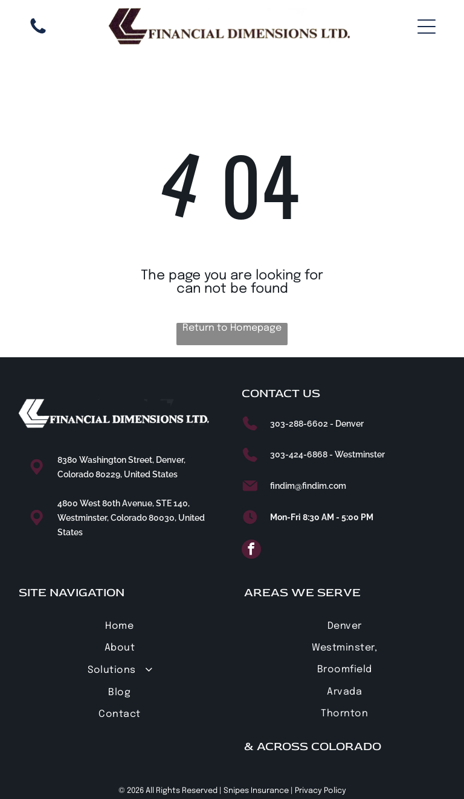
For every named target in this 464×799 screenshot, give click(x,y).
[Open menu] (426, 27)
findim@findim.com (308, 486)
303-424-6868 (298, 454)
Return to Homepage (232, 328)
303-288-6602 (299, 423)
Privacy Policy (320, 791)
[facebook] (251, 551)
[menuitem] (119, 625)
